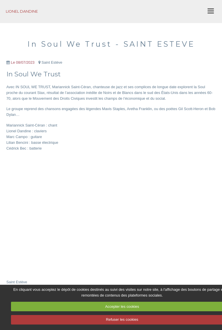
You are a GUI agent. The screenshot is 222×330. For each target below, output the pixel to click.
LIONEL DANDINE (22, 11)
